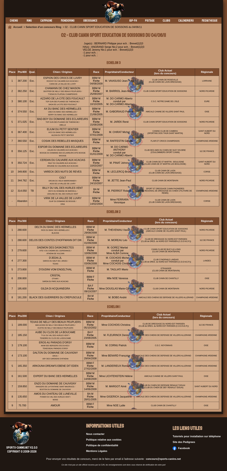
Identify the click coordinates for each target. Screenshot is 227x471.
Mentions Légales (96, 451)
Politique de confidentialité (102, 445)
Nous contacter (95, 434)
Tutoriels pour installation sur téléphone (197, 436)
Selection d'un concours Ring (43, 27)
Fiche (96, 80)
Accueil (18, 27)
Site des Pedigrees (184, 442)
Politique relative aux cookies (103, 439)
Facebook (181, 448)
